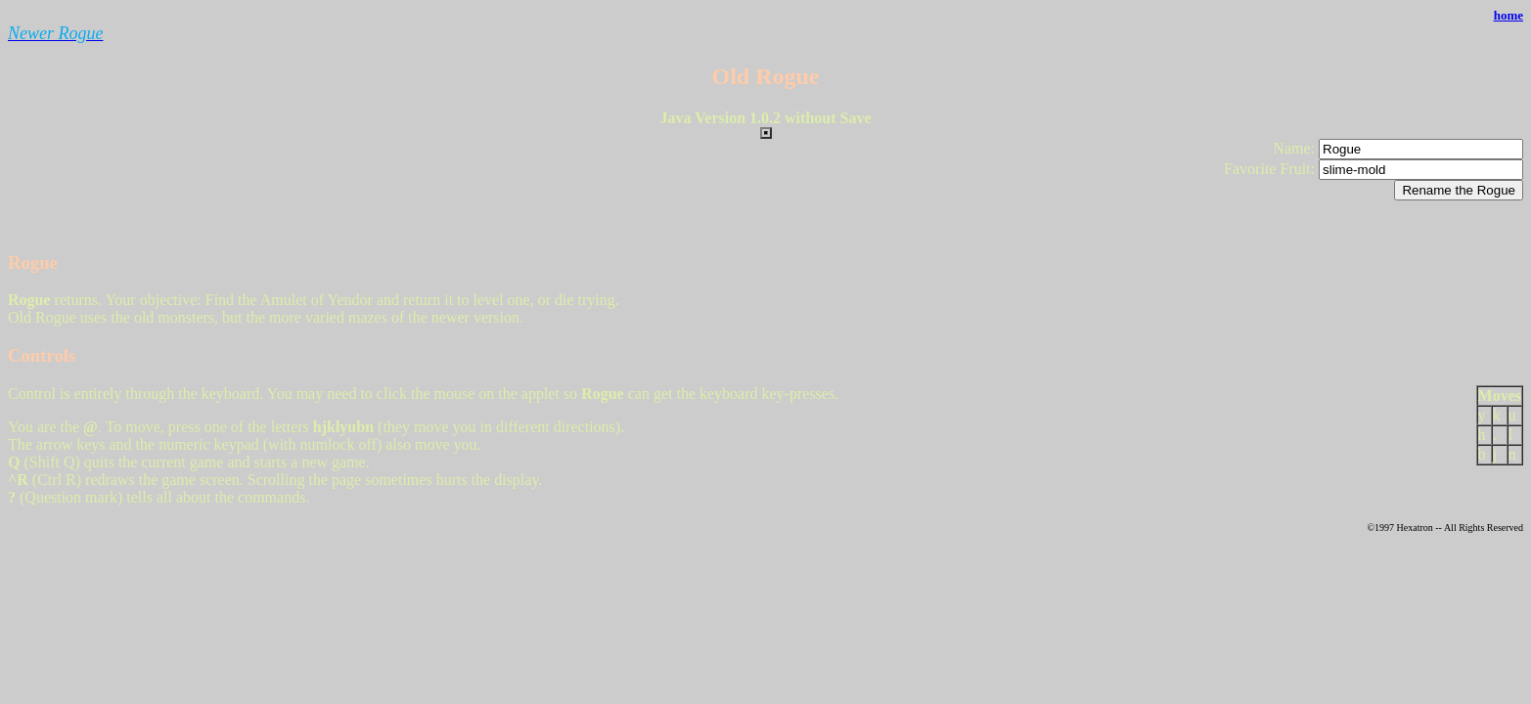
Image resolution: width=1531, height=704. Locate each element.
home (1508, 15)
